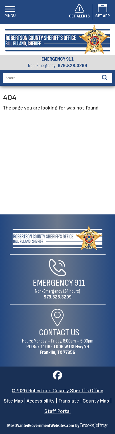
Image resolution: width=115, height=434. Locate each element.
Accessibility (41, 401)
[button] (10, 11)
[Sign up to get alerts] (81, 12)
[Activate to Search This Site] (104, 78)
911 (79, 282)
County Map (96, 401)
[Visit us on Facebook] (57, 377)
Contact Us (59, 332)
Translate (68, 401)
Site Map (13, 401)
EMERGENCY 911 (57, 59)
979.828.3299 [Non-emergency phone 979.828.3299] (72, 66)
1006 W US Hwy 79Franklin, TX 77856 (64, 349)
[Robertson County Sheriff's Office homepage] (57, 39)
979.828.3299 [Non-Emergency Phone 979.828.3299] (58, 297)
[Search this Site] (50, 78)
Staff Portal (57, 411)
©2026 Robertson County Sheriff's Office (57, 391)
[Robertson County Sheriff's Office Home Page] (58, 238)
